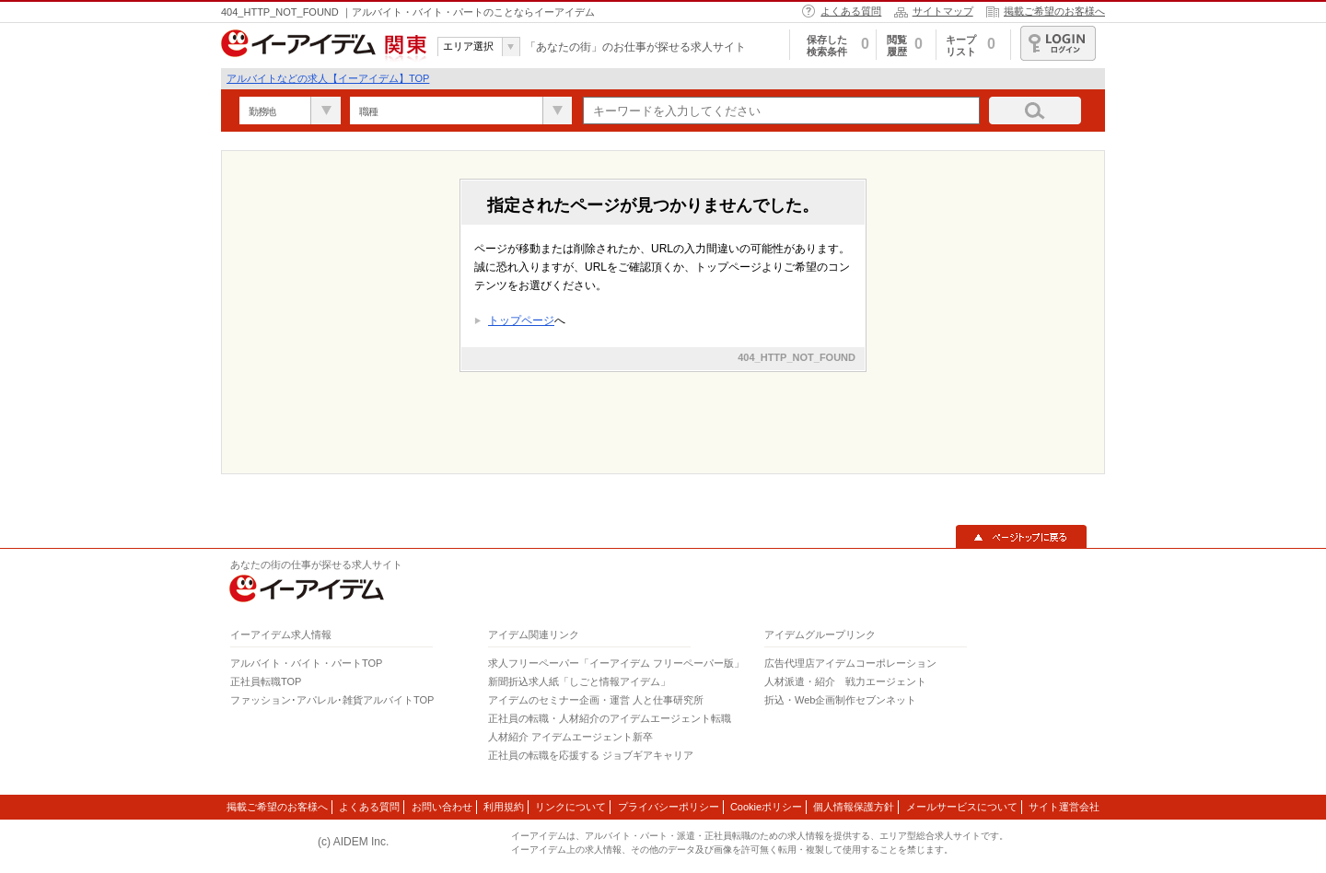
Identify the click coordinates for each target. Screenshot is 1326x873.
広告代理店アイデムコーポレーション (850, 663)
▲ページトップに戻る (1021, 537)
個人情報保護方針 (853, 806)
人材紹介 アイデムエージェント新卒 (570, 736)
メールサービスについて (962, 806)
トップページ (521, 320)
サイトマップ (943, 11)
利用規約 (503, 806)
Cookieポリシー (766, 806)
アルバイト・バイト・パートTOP (306, 663)
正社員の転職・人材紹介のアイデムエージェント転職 (609, 718)
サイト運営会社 (1064, 806)
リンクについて (570, 806)
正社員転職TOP (265, 681)
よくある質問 (850, 11)
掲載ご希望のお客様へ (1054, 11)
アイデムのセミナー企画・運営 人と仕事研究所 (596, 699)
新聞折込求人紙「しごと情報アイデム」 (579, 681)
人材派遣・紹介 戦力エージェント (845, 681)
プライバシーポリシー (668, 806)
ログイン (1058, 43)
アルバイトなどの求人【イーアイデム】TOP (328, 78)
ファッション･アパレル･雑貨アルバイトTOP (332, 699)
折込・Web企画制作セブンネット (840, 699)
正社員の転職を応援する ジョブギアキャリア (590, 755)
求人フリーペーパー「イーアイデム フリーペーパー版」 (616, 663)
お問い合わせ (442, 806)
